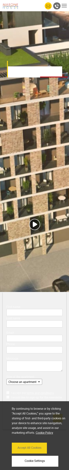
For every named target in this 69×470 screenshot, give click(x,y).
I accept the (30, 393)
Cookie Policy (44, 439)
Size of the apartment (20, 377)
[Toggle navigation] (64, 6)
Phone (10, 344)
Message (12, 358)
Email (10, 333)
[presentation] (26, 406)
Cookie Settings (35, 467)
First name (13, 307)
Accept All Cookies (29, 454)
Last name (13, 318)
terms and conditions (40, 393)
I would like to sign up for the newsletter (34, 397)
